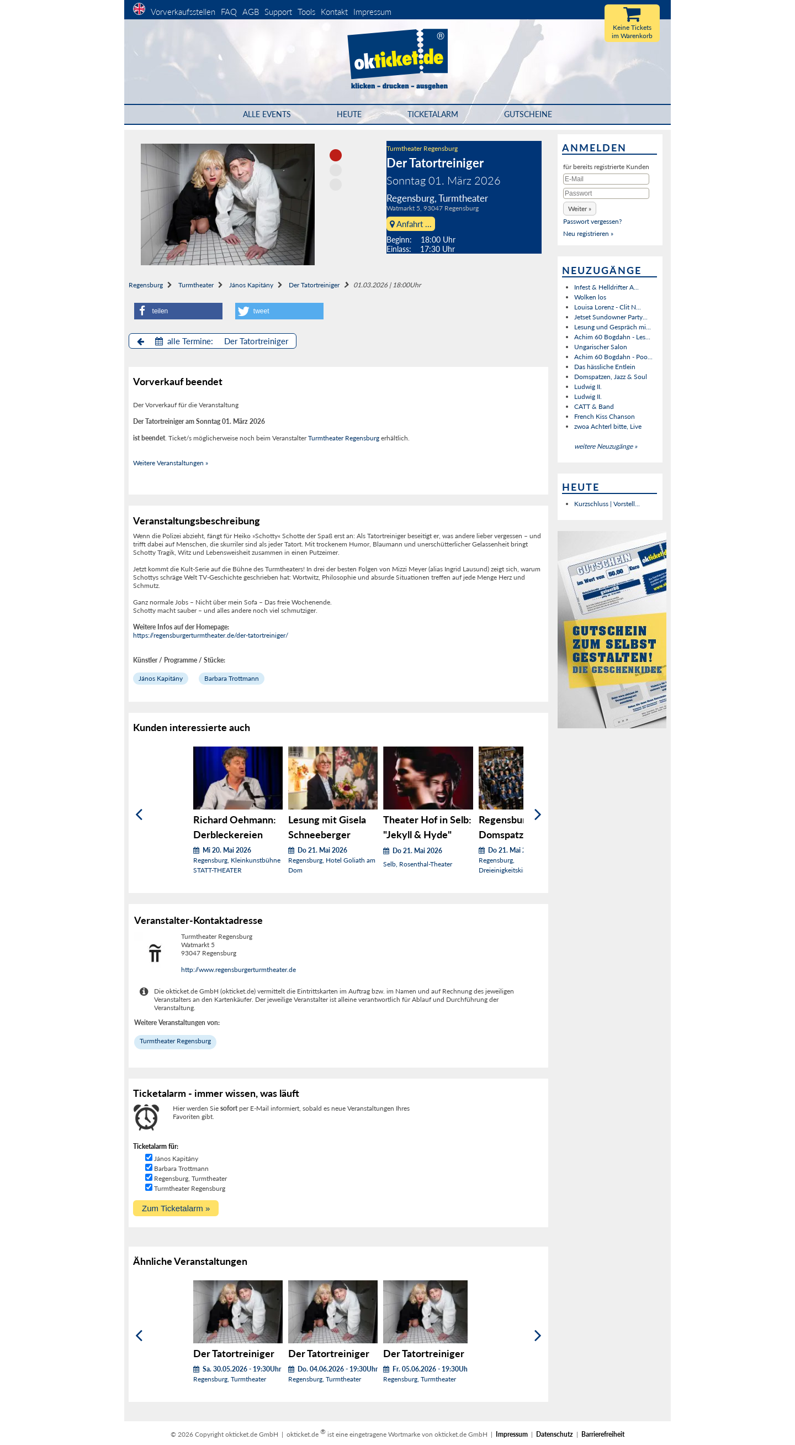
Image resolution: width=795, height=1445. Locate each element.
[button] (178, 311)
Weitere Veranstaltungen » (170, 463)
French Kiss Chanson (604, 416)
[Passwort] (606, 193)
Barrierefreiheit (602, 1434)
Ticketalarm (432, 114)
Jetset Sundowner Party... (611, 317)
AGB (250, 12)
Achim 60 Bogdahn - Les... (612, 337)
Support (278, 12)
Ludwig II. (588, 386)
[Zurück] (138, 814)
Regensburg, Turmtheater (190, 1178)
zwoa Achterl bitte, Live (608, 426)
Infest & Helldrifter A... (606, 287)
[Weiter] (538, 814)
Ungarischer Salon (600, 347)
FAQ (229, 12)
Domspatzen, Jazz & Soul (610, 376)
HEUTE (349, 114)
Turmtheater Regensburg (422, 148)
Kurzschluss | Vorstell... (607, 504)
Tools (306, 12)
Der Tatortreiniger (314, 285)
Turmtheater (196, 285)
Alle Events (267, 114)
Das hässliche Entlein (604, 366)
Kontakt (334, 12)
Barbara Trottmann (231, 678)
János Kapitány (251, 285)
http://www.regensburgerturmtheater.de (238, 969)
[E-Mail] (606, 179)
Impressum (372, 12)
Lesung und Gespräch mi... (612, 327)
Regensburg (146, 285)
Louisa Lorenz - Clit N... (607, 307)
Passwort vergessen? (592, 221)
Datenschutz (554, 1434)
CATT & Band (594, 406)
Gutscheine (528, 114)
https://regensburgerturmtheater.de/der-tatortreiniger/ (210, 635)
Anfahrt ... (411, 224)
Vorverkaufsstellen (183, 12)
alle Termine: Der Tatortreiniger (212, 341)
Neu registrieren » (588, 233)
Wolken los (590, 297)
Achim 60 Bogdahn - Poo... (613, 357)
